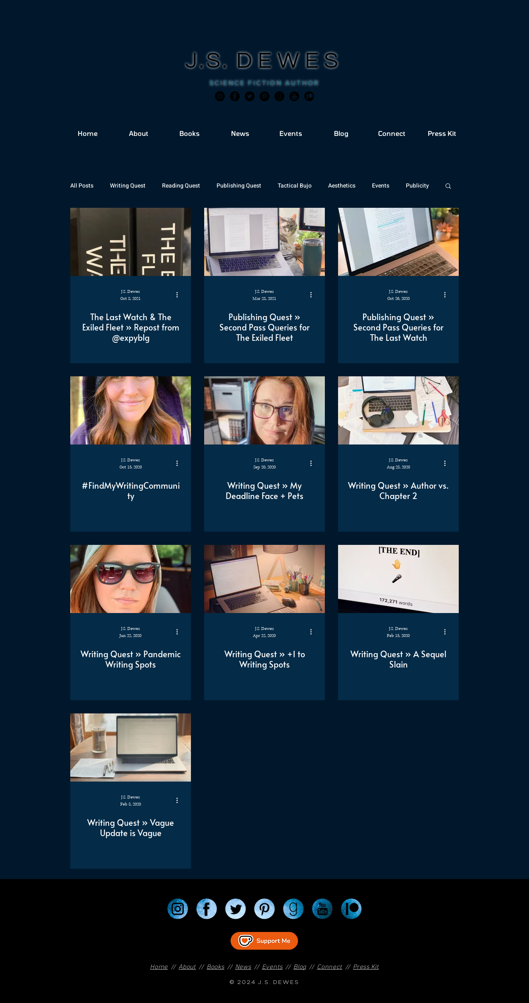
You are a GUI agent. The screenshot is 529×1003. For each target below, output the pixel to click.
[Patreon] (351, 908)
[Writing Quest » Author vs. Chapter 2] (398, 410)
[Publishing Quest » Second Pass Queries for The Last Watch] (398, 242)
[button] (448, 186)
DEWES (290, 61)
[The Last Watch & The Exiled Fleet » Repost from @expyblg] (130, 242)
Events (380, 185)
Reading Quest (181, 185)
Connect (329, 966)
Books (215, 966)
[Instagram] (220, 96)
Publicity (417, 185)
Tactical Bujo (295, 185)
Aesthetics (341, 185)
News (243, 966)
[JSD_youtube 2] (294, 96)
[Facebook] (235, 96)
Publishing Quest (239, 185)
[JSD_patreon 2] (309, 96)
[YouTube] (322, 908)
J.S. (211, 61)
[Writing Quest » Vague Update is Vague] (130, 747)
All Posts (81, 185)
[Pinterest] (264, 96)
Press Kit (366, 966)
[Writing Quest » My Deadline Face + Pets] (264, 410)
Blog (299, 966)
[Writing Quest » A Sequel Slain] (398, 579)
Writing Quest (127, 185)
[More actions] (180, 294)
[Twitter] (250, 96)
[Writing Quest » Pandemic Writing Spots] (130, 579)
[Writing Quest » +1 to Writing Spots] (264, 579)
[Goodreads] (279, 96)
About (187, 966)
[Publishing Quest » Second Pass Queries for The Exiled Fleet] (264, 242)
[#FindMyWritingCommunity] (130, 410)
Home (159, 966)
